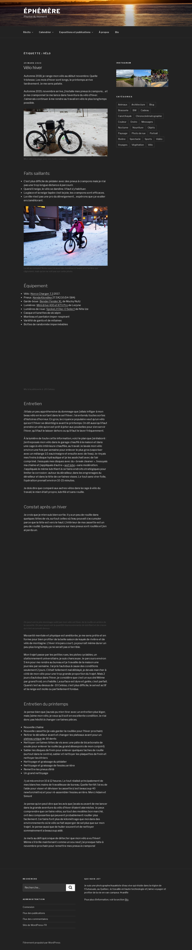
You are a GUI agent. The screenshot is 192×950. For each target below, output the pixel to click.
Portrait (154, 133)
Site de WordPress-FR (35, 925)
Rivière (122, 139)
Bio (117, 32)
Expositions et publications (76, 32)
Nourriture (137, 127)
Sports (148, 139)
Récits (28, 32)
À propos (104, 32)
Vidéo (159, 139)
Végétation (138, 144)
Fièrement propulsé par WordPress (41, 942)
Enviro (134, 121)
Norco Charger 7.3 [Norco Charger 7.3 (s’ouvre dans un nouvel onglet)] (42, 293)
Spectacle (135, 139)
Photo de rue (139, 133)
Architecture (138, 104)
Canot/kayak (125, 116)
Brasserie (123, 110)
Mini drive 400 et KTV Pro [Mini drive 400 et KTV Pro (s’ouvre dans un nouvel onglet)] (52, 305)
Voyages (122, 144)
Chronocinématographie (149, 116)
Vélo (150, 144)
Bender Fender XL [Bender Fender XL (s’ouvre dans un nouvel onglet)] (51, 301)
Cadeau (145, 110)
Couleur (122, 121)
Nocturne (123, 127)
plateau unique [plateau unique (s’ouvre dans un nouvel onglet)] (33, 738)
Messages (147, 121)
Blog (151, 104)
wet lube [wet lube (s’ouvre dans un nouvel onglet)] (69, 465)
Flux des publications (34, 913)
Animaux (122, 104)
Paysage (122, 133)
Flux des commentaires (35, 919)
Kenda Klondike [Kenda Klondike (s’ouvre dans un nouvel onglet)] (42, 297)
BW (135, 110)
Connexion (28, 907)
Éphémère (42, 11)
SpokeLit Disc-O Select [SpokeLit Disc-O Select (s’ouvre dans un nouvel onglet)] (60, 309)
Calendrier (46, 32)
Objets (151, 127)
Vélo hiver (32, 67)
